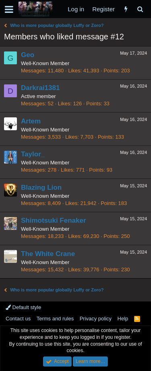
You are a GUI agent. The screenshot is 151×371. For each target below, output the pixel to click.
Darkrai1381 (40, 88)
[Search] (140, 9)
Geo (27, 55)
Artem (31, 121)
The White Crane (48, 254)
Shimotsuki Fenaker (53, 220)
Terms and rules (55, 319)
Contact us (18, 319)
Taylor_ (33, 154)
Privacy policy (96, 319)
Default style (23, 307)
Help (123, 319)
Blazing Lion (41, 187)
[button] (9, 9)
